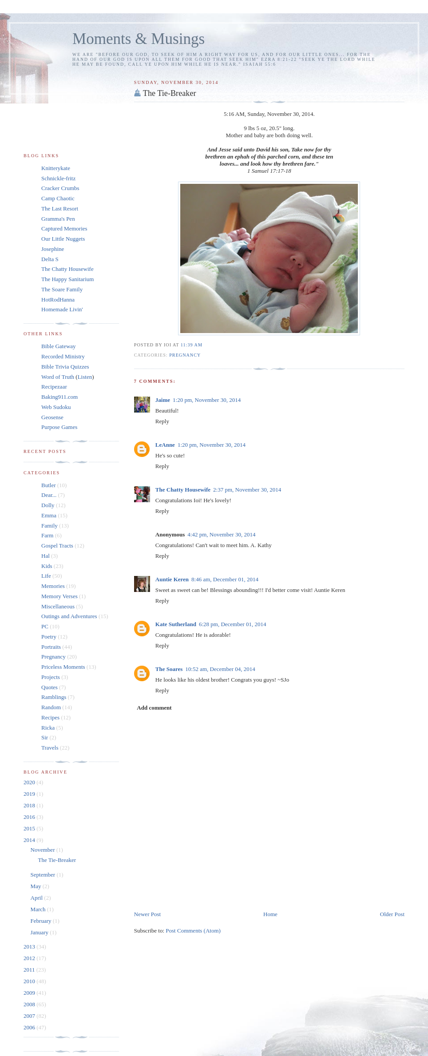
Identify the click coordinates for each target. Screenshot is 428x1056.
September (44, 874)
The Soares (169, 669)
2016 (30, 817)
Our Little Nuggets (63, 238)
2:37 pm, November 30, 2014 (247, 489)
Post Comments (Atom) (193, 930)
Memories (53, 586)
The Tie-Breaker (169, 93)
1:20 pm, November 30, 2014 (207, 400)
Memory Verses (59, 596)
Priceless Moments (63, 666)
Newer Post (147, 914)
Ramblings (53, 697)
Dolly (48, 505)
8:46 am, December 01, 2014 (224, 579)
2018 (30, 805)
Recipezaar (54, 386)
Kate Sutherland (175, 624)
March (39, 909)
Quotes (49, 687)
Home (270, 914)
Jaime (162, 400)
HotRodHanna (58, 299)
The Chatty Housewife (182, 489)
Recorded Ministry (63, 356)
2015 (30, 828)
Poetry (48, 636)
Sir (44, 737)
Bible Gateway (58, 346)
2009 (30, 992)
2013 (30, 946)
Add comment (154, 707)
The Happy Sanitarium (67, 279)
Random (51, 707)
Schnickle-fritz (58, 178)
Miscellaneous (58, 606)
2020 (30, 782)
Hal (45, 555)
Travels (50, 747)
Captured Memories (64, 228)
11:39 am (191, 344)
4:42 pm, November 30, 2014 (221, 534)
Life (46, 575)
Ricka (48, 727)
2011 (30, 969)
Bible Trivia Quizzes (65, 366)
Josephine (52, 249)
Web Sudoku (56, 407)
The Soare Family (62, 289)
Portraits (51, 646)
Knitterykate (55, 168)
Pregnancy (185, 355)
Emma (48, 515)
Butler (48, 485)
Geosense (52, 417)
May (37, 886)
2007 (30, 1015)
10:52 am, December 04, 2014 (220, 669)
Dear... (48, 495)
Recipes (50, 717)
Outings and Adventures (69, 616)
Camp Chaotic (58, 198)
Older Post (392, 914)
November (43, 849)
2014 (30, 840)
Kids (46, 566)
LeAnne (165, 444)
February (42, 920)
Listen (85, 376)
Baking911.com (59, 396)
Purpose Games (59, 427)
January (40, 932)
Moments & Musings (138, 39)
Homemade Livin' (62, 309)
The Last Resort (59, 208)
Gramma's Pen (58, 218)
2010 (30, 981)
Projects (50, 677)
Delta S (50, 259)
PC (44, 626)
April (37, 897)
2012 (30, 958)
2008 (30, 1004)
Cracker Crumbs (60, 188)
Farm (47, 535)
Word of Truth (58, 376)
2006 (30, 1027)
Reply (162, 421)
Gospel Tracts (57, 545)
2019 (30, 793)
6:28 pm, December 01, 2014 (232, 624)
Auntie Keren (172, 579)
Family (49, 525)
